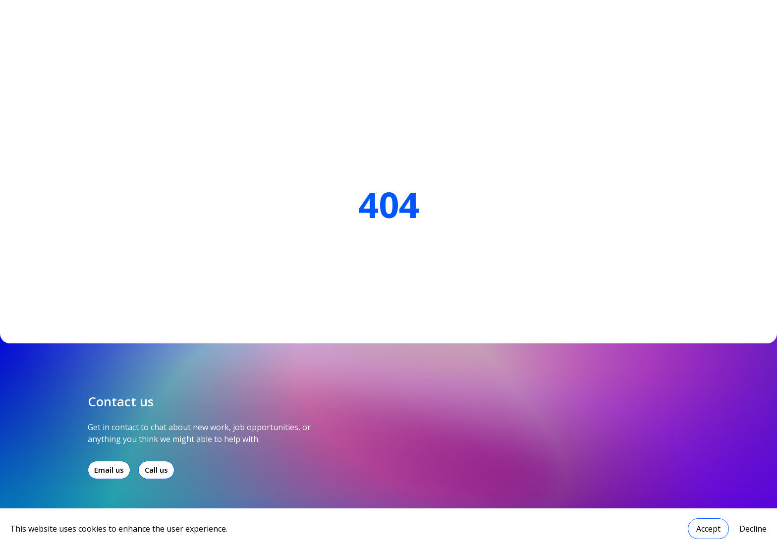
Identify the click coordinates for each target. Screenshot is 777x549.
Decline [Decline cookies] (753, 528)
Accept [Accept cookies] (708, 528)
